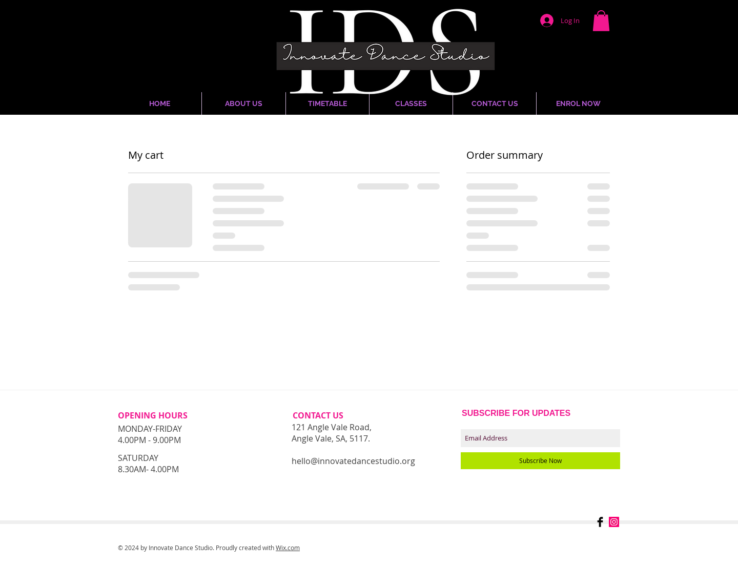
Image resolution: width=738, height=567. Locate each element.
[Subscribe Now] (540, 460)
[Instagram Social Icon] (614, 522)
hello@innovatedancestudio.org (353, 461)
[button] (601, 20)
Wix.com (288, 547)
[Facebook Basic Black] (600, 522)
